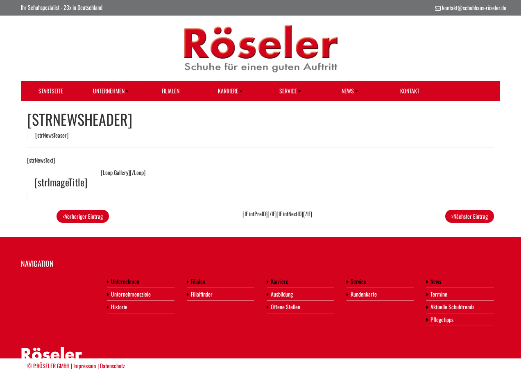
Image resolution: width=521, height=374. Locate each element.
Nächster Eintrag (469, 216)
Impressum (84, 365)
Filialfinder (200, 294)
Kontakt (409, 90)
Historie (117, 306)
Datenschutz (112, 365)
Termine (436, 294)
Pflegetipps (439, 319)
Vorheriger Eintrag (83, 216)
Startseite (51, 90)
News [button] (350, 90)
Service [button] (290, 90)
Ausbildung (280, 294)
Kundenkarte (362, 294)
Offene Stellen (283, 306)
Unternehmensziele (129, 294)
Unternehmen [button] (111, 90)
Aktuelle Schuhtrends (450, 306)
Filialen (170, 90)
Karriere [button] (230, 90)
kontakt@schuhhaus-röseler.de (474, 7)
